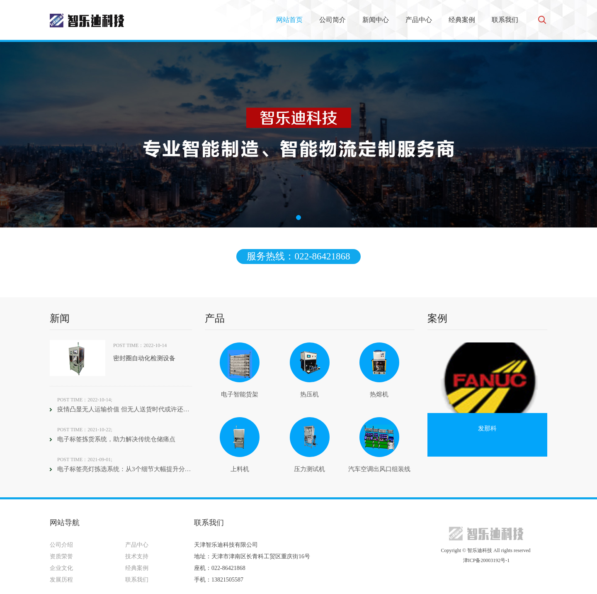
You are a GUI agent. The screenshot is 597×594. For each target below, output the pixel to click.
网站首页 (289, 19)
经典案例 (462, 19)
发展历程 (61, 580)
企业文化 (61, 568)
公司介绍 (61, 545)
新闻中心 (375, 19)
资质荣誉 (61, 556)
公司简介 (332, 19)
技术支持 (136, 556)
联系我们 (505, 19)
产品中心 (418, 19)
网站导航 (65, 522)
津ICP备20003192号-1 (486, 560)
